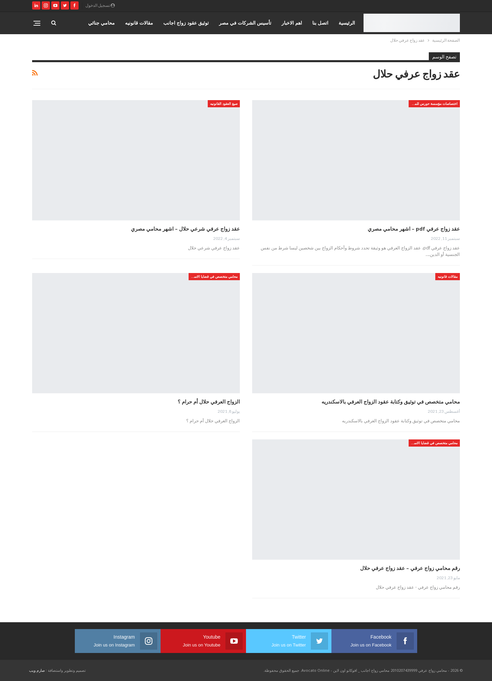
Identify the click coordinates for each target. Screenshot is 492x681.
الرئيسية (347, 22)
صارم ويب (37, 670)
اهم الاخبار (292, 22)
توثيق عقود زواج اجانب (186, 22)
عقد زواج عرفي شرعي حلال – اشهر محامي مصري (185, 228)
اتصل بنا (320, 22)
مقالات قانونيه (139, 22)
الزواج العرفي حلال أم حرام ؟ (209, 401)
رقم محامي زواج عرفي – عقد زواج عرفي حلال (410, 567)
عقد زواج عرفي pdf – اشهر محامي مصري (414, 228)
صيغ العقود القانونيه (223, 103)
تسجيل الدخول (100, 5)
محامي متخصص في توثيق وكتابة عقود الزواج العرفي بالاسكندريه (391, 401)
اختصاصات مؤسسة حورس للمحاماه (433, 103)
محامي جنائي (101, 22)
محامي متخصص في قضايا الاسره (213, 276)
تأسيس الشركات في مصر (245, 22)
